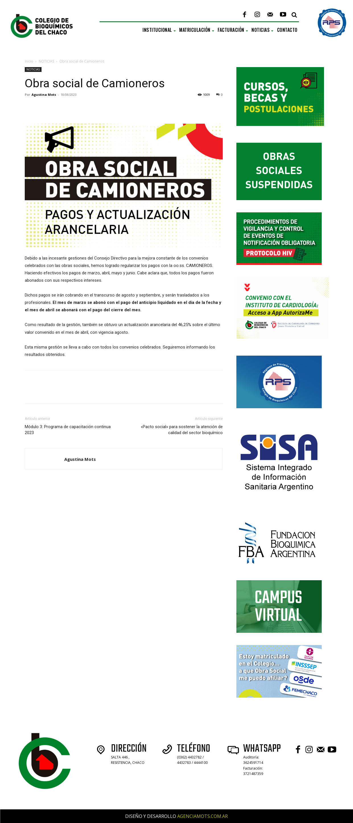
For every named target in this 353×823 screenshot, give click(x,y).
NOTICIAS (46, 61)
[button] (294, 14)
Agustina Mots (44, 94)
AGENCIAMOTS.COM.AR (202, 816)
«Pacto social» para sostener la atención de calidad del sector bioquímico (182, 429)
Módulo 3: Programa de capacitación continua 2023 (68, 429)
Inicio (29, 61)
